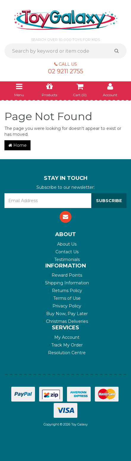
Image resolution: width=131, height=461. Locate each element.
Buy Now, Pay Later (66, 313)
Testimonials (66, 259)
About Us (65, 244)
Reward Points (65, 275)
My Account (65, 337)
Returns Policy (65, 290)
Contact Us (66, 251)
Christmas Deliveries (65, 321)
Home (17, 145)
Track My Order (66, 345)
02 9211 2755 (65, 71)
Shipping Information (65, 283)
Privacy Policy (65, 306)
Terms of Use (66, 298)
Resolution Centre (65, 352)
